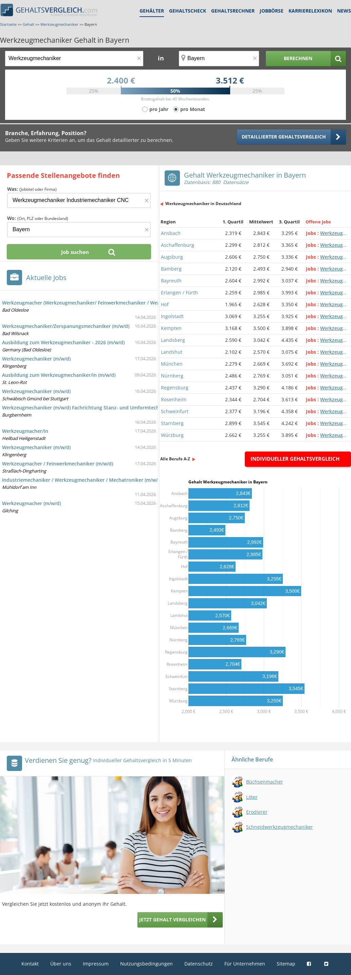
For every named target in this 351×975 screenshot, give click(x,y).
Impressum (96, 963)
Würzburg (172, 435)
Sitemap (286, 963)
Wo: (37, 218)
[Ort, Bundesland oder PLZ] (219, 58)
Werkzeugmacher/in (25, 431)
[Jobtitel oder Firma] (79, 200)
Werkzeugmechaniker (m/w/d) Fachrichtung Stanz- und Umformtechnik (84, 407)
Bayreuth (171, 280)
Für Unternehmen (244, 963)
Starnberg (172, 423)
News (344, 10)
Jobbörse (271, 10)
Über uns (60, 963)
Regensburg (174, 387)
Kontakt (30, 963)
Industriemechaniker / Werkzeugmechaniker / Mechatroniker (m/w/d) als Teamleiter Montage (110, 480)
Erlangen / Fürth (179, 292)
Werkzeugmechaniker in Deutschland (203, 203)
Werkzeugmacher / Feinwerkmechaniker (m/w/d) (57, 463)
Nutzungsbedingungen (146, 963)
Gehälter (152, 10)
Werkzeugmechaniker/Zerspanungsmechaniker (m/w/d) (65, 326)
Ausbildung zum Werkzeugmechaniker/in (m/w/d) (58, 375)
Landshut (171, 352)
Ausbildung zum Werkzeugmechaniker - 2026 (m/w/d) (63, 342)
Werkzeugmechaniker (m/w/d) (36, 358)
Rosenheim (173, 399)
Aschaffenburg (177, 245)
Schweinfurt (174, 411)
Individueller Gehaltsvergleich (295, 458)
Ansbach (171, 233)
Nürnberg (172, 375)
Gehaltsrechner (233, 10)
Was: (32, 189)
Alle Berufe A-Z (175, 459)
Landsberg (173, 340)
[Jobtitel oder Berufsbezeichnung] (74, 58)
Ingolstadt (172, 316)
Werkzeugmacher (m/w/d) (31, 503)
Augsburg (172, 257)
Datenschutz (198, 963)
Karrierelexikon (310, 10)
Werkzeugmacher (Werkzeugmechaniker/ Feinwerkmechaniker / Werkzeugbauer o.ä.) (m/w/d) (109, 302)
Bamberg (171, 268)
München (172, 364)
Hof (165, 304)
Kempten (171, 328)
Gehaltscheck (187, 10)
